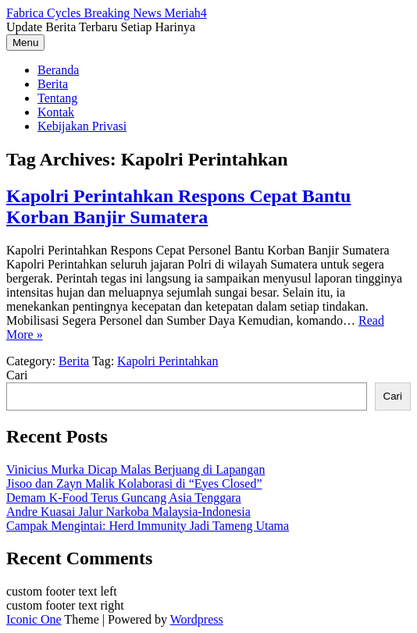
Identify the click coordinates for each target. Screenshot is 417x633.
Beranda (58, 69)
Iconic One (34, 619)
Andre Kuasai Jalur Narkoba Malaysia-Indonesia (128, 511)
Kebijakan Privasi (82, 126)
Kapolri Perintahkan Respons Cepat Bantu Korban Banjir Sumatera (178, 206)
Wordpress (196, 619)
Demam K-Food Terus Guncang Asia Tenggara (123, 497)
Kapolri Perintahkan (167, 361)
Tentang (57, 98)
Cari (17, 375)
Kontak (55, 112)
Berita (52, 84)
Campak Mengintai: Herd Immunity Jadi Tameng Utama (147, 525)
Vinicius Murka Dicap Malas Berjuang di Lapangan (135, 469)
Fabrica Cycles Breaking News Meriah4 (106, 13)
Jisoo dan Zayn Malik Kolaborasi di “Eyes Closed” (134, 483)
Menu (25, 42)
